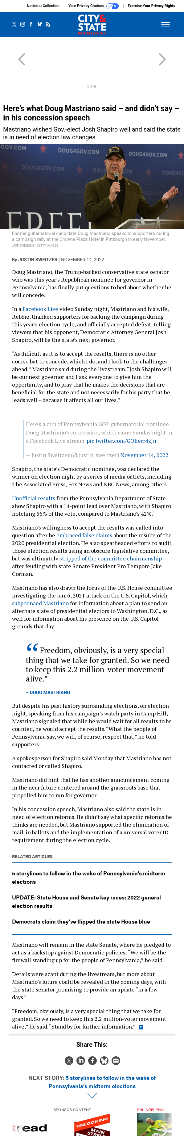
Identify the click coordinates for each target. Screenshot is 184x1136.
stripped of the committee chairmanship (110, 530)
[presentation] (19, 1106)
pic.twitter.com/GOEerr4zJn (121, 413)
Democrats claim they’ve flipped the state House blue (81, 893)
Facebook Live (40, 281)
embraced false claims (84, 507)
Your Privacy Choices (93, 6)
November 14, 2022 (145, 427)
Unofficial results (33, 470)
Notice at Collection (43, 6)
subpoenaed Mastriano (40, 575)
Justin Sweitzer (37, 232)
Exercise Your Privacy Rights (151, 6)
